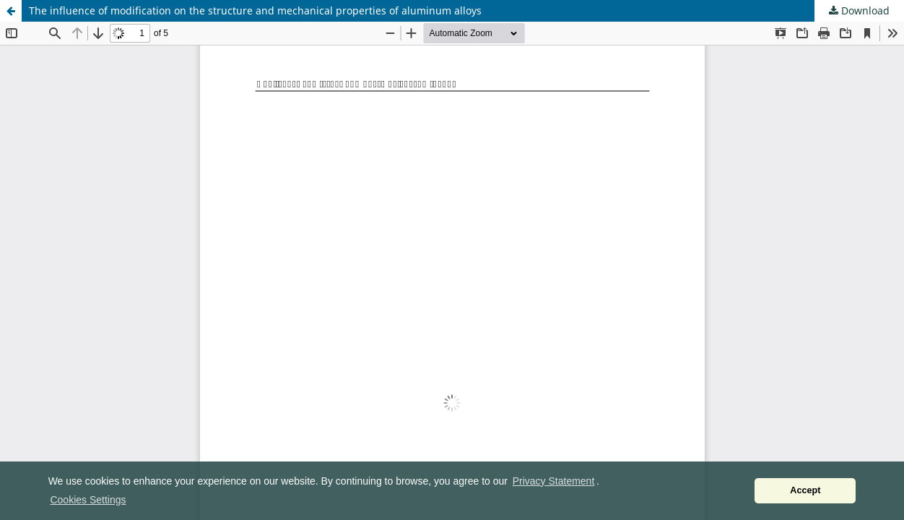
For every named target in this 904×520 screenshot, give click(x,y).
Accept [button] (805, 490)
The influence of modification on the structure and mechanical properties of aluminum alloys (255, 10)
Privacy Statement (554, 481)
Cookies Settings (88, 500)
